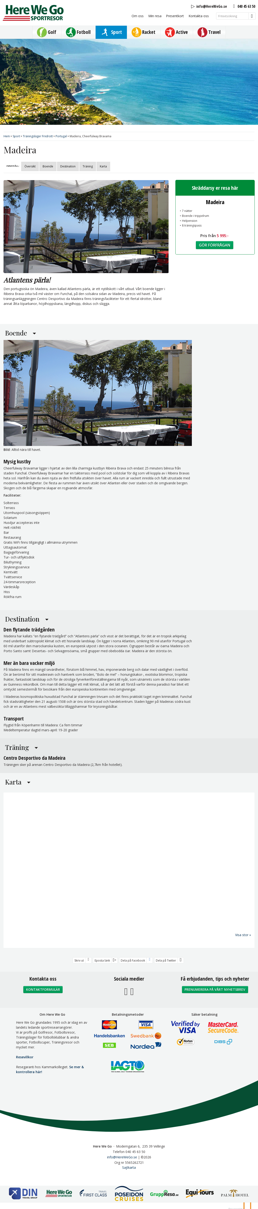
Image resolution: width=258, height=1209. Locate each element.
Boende (48, 166)
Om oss (138, 16)
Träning (88, 166)
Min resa (154, 16)
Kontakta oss (199, 16)
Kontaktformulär (43, 989)
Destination (68, 166)
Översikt (30, 166)
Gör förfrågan (214, 245)
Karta (103, 166)
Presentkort (175, 16)
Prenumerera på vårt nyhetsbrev (215, 989)
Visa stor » (243, 934)
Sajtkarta (129, 1167)
